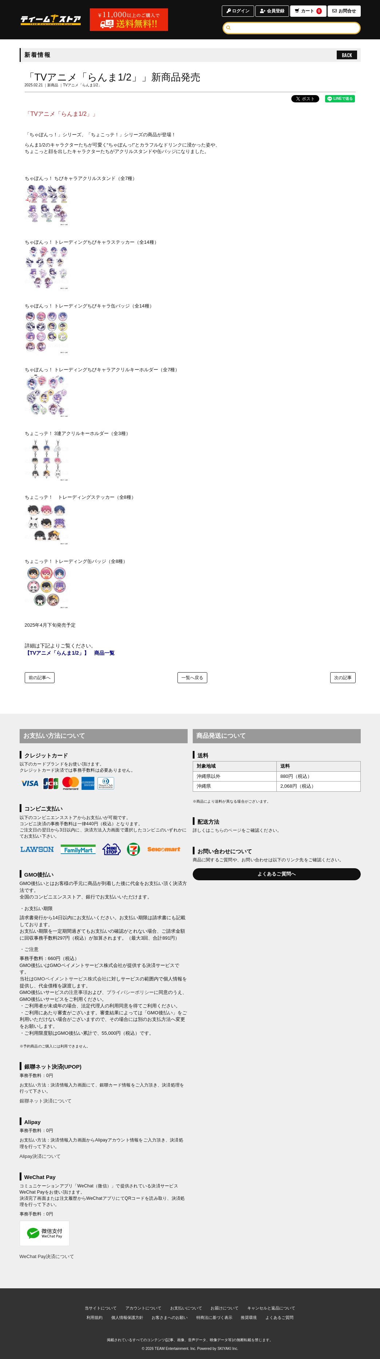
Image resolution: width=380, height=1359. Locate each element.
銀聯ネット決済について (46, 1101)
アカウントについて (143, 1308)
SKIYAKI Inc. (227, 1349)
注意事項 (78, 992)
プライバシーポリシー (130, 992)
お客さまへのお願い (170, 1317)
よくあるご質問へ (276, 874)
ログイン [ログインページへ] (238, 10)
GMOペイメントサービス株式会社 (70, 979)
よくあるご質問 (279, 1317)
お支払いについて (186, 1308)
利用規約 (95, 1317)
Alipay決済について (40, 1156)
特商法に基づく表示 (214, 1317)
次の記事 (343, 677)
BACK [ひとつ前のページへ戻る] (347, 55)
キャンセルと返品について (271, 1308)
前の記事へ (40, 677)
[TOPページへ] (51, 19)
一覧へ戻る (192, 677)
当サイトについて (101, 1308)
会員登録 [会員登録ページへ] (272, 10)
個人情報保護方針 (127, 1317)
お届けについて (225, 1308)
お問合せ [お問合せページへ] (344, 10)
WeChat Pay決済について (47, 1256)
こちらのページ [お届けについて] (225, 830)
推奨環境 (249, 1317)
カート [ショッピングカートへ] (308, 11)
